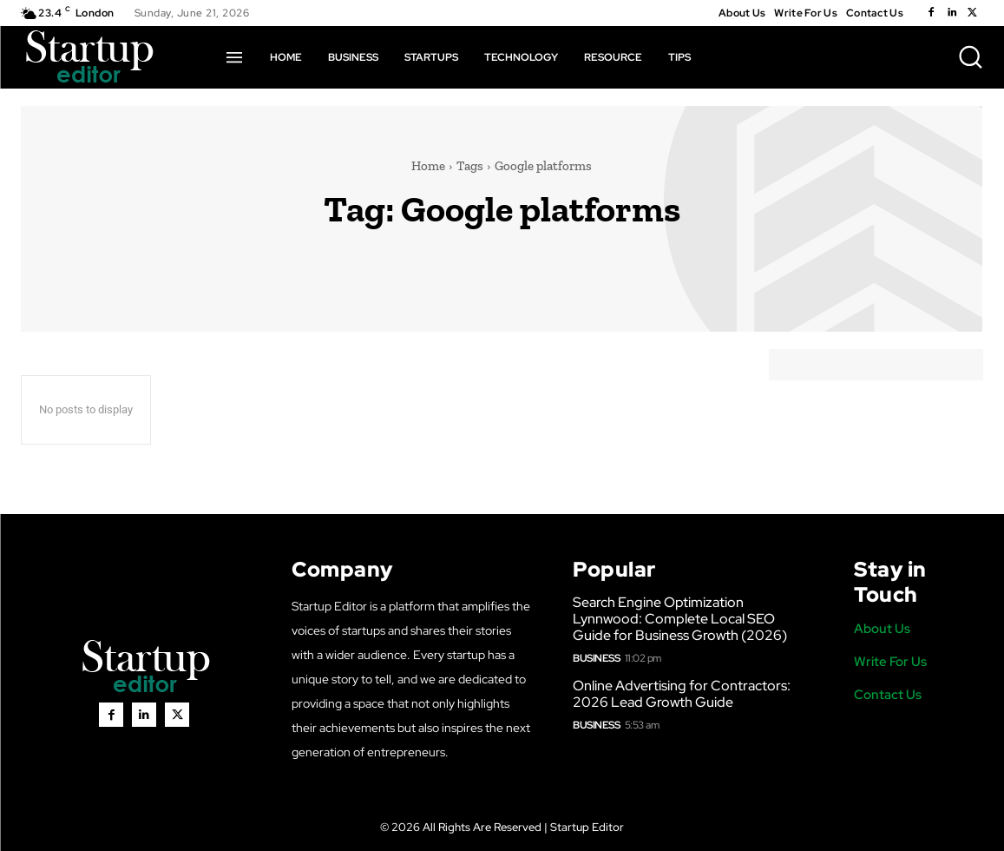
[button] (970, 56)
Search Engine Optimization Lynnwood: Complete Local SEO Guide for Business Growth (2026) (680, 618)
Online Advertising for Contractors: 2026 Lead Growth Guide (682, 693)
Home (428, 166)
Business (596, 658)
